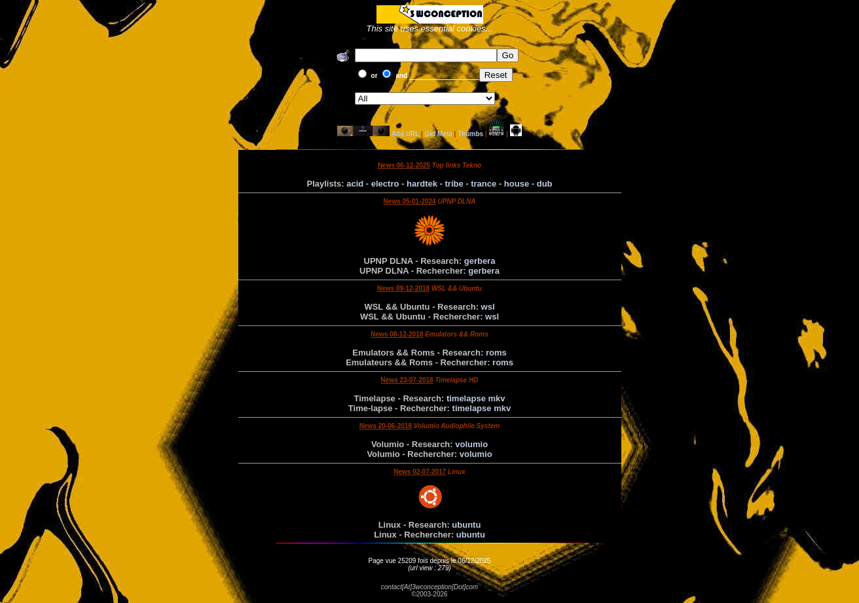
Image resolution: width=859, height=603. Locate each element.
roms (496, 352)
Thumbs (470, 133)
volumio (471, 444)
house (516, 184)
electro (385, 184)
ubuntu (466, 525)
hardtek (422, 184)
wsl (488, 307)
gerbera (480, 261)
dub (545, 184)
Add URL (406, 133)
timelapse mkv (476, 398)
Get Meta (438, 133)
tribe (454, 184)
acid (354, 184)
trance (483, 184)
